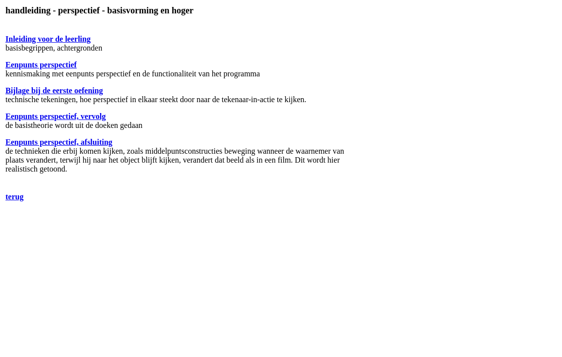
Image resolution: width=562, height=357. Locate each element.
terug (14, 196)
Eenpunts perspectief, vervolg (55, 116)
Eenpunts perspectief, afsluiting (59, 142)
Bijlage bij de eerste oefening (54, 90)
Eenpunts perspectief (41, 64)
